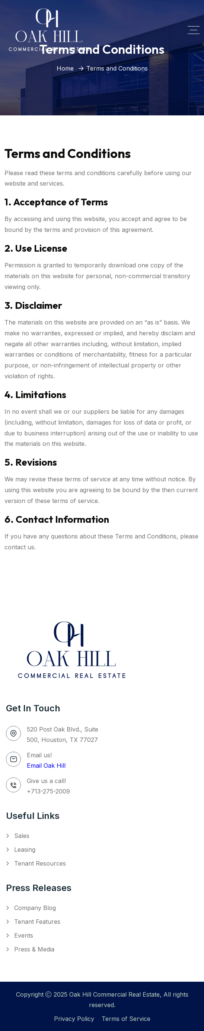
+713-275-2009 (48, 791)
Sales (21, 835)
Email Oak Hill (46, 765)
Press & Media (34, 949)
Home (65, 68)
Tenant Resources (40, 863)
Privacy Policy (74, 1018)
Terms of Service (126, 1018)
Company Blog (35, 908)
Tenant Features (37, 921)
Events (23, 935)
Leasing (24, 849)
